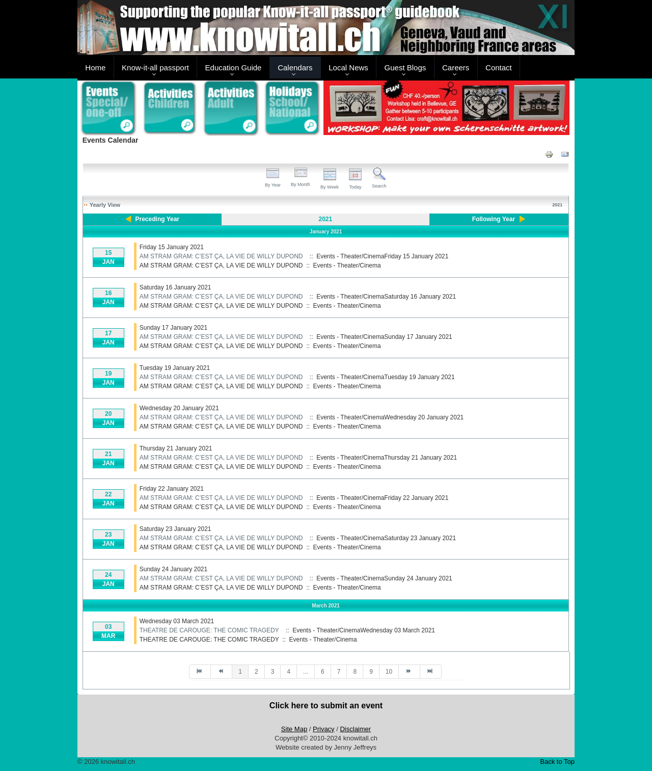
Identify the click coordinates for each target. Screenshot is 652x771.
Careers (455, 67)
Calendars (295, 67)
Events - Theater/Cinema (347, 265)
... (305, 671)
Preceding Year (157, 219)
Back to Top (557, 761)
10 (389, 671)
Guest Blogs (405, 67)
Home (95, 67)
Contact (498, 67)
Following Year (493, 219)
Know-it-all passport (155, 67)
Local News (348, 67)
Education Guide (233, 67)
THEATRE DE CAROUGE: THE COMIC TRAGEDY (209, 630)
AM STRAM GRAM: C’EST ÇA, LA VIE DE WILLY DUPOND (221, 256)
